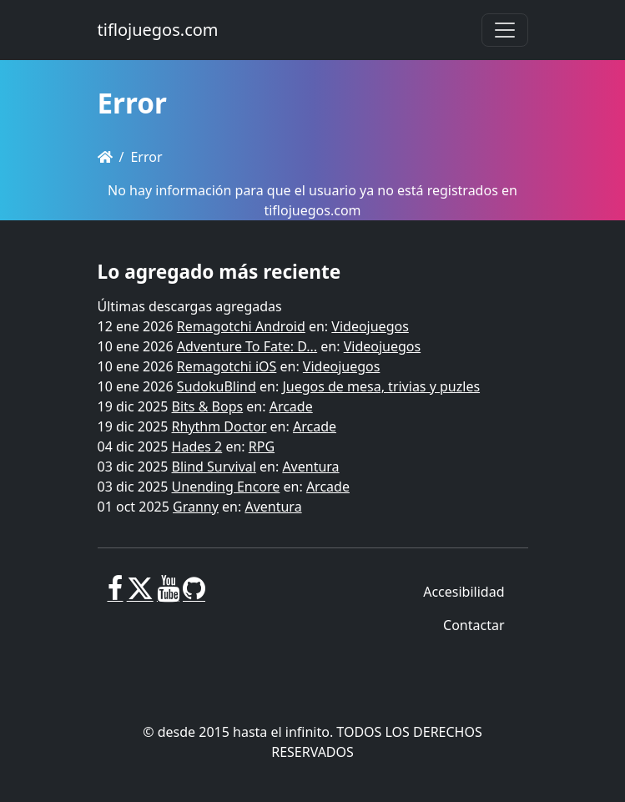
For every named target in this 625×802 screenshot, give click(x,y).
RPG (262, 446)
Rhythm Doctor (219, 426)
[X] (140, 595)
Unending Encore (226, 486)
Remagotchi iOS (226, 366)
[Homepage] (105, 157)
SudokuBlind (216, 386)
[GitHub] (194, 595)
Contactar (473, 625)
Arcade (291, 406)
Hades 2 (197, 446)
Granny (196, 506)
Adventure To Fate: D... (247, 346)
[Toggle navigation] (504, 30)
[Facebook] (115, 595)
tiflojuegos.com (158, 29)
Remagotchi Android (241, 326)
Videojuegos (370, 326)
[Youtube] (168, 595)
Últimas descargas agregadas (190, 306)
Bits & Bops (208, 406)
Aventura (310, 466)
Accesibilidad (463, 592)
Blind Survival (214, 466)
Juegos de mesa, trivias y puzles (381, 386)
